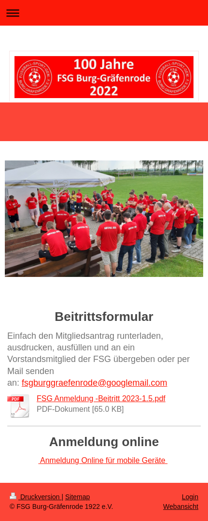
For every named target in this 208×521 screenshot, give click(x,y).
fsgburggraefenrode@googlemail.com (94, 383)
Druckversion (35, 497)
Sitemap (77, 497)
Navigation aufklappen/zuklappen (104, 12)
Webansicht (180, 506)
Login (190, 497)
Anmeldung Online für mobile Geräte (102, 460)
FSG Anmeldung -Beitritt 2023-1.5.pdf (101, 398)
